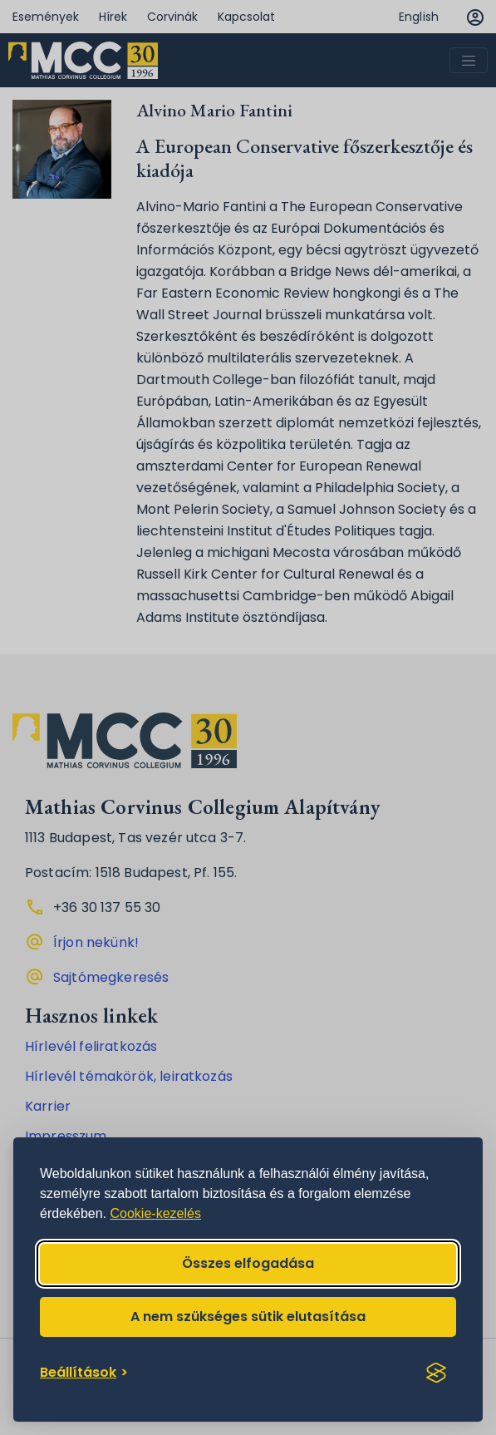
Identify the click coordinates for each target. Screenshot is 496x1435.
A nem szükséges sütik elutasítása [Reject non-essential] (248, 1316)
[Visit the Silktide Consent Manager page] (436, 1373)
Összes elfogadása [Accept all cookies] (248, 1263)
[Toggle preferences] (84, 1372)
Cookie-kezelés (155, 1213)
